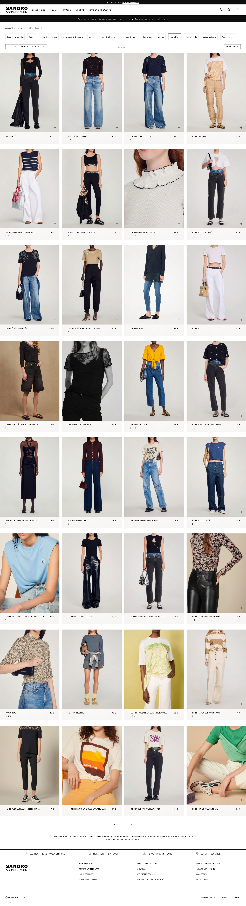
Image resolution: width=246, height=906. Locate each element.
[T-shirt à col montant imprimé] (216, 578)
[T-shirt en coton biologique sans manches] (29, 578)
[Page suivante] (131, 824)
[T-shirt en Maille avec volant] (154, 194)
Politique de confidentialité (150, 879)
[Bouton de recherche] (229, 9)
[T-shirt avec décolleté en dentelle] (29, 386)
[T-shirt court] (216, 290)
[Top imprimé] (29, 675)
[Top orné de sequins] (92, 98)
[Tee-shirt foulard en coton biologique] (154, 675)
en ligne (149, 19)
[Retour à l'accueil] (16, 9)
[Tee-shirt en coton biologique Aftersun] (92, 771)
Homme (67, 10)
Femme (54, 10)
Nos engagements (100, 10)
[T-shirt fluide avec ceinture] (216, 771)
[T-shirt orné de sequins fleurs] (216, 386)
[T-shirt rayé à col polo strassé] (216, 675)
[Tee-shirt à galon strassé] (92, 578)
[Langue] (18, 897)
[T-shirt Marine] (154, 290)
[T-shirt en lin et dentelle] (92, 386)
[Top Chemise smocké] (92, 482)
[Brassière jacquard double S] (92, 194)
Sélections (38, 10)
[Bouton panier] (237, 9)
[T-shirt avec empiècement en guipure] (29, 771)
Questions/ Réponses (89, 869)
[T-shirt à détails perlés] (154, 98)
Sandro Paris (202, 879)
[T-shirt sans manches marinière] (29, 194)
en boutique (162, 19)
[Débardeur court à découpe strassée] (154, 578)
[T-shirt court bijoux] (154, 386)
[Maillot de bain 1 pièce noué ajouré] (29, 482)
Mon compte (201, 874)
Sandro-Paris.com (130, 2)
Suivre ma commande (89, 879)
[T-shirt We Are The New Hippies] (154, 482)
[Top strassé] (29, 98)
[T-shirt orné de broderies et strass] (92, 290)
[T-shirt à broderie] (92, 675)
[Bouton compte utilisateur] (220, 9)
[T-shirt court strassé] (216, 194)
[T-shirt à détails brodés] (29, 290)
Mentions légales (145, 874)
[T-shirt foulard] (216, 98)
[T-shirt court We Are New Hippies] (154, 771)
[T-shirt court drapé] (216, 482)
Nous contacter (87, 874)
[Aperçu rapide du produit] (54, 127)
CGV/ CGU (141, 869)
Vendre (80, 10)
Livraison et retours (205, 869)
